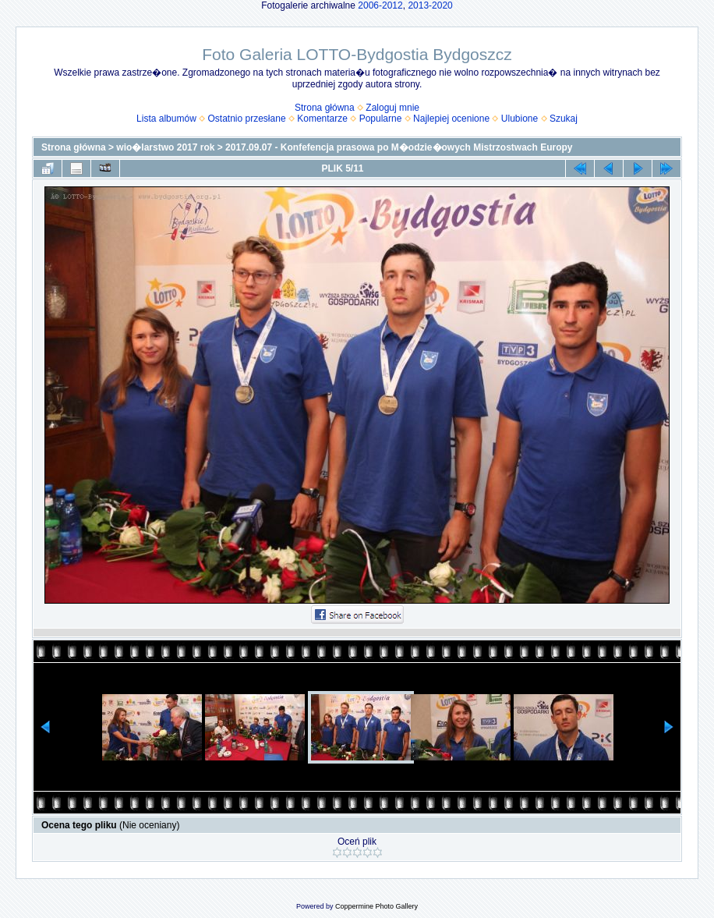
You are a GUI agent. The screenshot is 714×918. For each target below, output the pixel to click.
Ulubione (519, 118)
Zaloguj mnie (392, 107)
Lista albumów (166, 118)
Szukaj (564, 118)
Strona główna (325, 107)
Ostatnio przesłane (247, 118)
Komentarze (322, 118)
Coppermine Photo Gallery (376, 906)
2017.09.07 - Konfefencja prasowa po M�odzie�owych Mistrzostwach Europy (398, 147)
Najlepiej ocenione (451, 118)
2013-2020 (430, 5)
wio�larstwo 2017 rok (165, 147)
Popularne (380, 118)
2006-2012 (380, 5)
